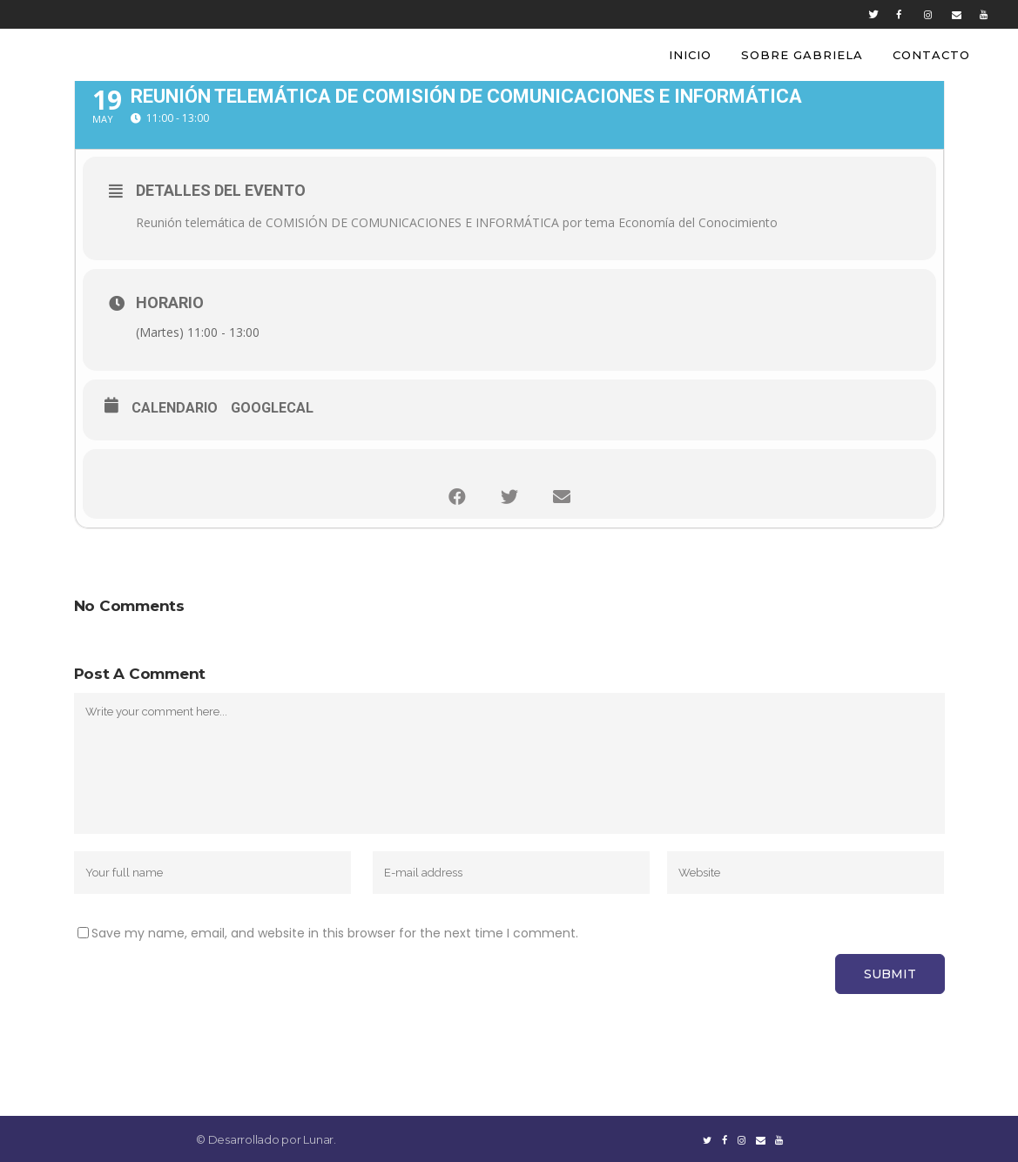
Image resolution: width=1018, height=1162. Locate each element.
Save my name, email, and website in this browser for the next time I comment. (334, 933)
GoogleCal (272, 408)
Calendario (174, 408)
